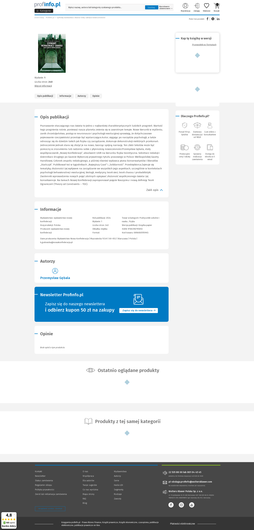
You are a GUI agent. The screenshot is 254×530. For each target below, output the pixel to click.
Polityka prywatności (44, 489)
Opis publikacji (45, 96)
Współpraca (88, 476)
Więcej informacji (43, 86)
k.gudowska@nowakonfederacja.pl (56, 242)
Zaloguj (197, 7)
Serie (116, 480)
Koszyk (217, 7)
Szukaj (151, 7)
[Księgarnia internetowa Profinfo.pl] (47, 4)
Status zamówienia (44, 480)
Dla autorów (88, 480)
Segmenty (118, 489)
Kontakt (38, 471)
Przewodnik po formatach (204, 44)
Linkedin (218, 18)
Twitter (212, 18)
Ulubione (206, 7)
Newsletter (40, 476)
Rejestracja (185, 7)
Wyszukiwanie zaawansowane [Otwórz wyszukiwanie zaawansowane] (165, 8)
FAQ (84, 498)
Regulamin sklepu (43, 485)
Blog (85, 503)
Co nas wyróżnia (90, 489)
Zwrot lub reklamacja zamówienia (51, 494)
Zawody (117, 498)
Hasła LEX (118, 485)
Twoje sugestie (90, 485)
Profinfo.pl (50, 18)
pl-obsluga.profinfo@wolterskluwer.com (190, 481)
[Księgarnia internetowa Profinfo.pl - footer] (44, 523)
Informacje (65, 96)
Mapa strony (88, 494)
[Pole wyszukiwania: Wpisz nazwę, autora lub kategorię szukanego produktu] (104, 7)
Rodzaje (118, 494)
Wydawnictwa (120, 471)
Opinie (95, 96)
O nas (85, 471)
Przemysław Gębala (55, 278)
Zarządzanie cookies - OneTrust (50, 509)
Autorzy (82, 96)
